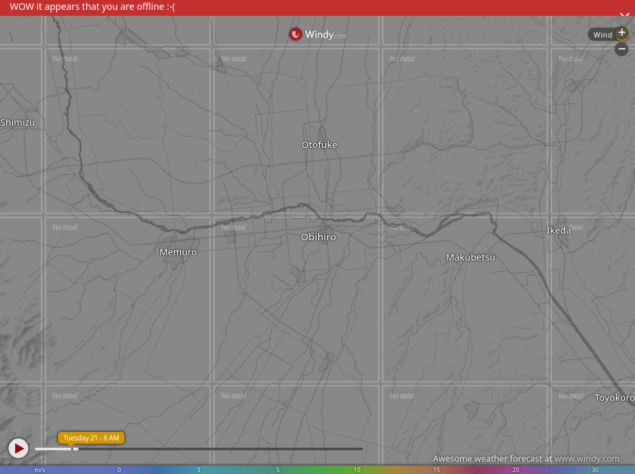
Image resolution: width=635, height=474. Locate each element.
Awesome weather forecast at (526, 458)
